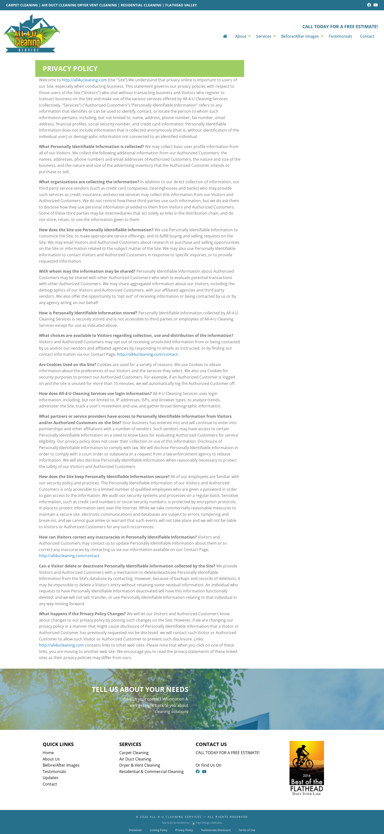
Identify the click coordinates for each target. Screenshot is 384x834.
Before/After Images (61, 765)
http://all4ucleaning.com (84, 80)
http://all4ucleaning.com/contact (147, 354)
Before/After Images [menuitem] (300, 36)
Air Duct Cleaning (135, 759)
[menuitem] (225, 36)
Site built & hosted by (192, 822)
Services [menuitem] (263, 36)
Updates (50, 777)
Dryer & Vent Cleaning (139, 765)
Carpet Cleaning (134, 752)
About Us (51, 759)
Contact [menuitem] (367, 36)
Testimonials (54, 771)
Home (48, 752)
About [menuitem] (240, 36)
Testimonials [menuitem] (340, 36)
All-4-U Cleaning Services (176, 817)
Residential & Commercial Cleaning (151, 771)
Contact (50, 784)
